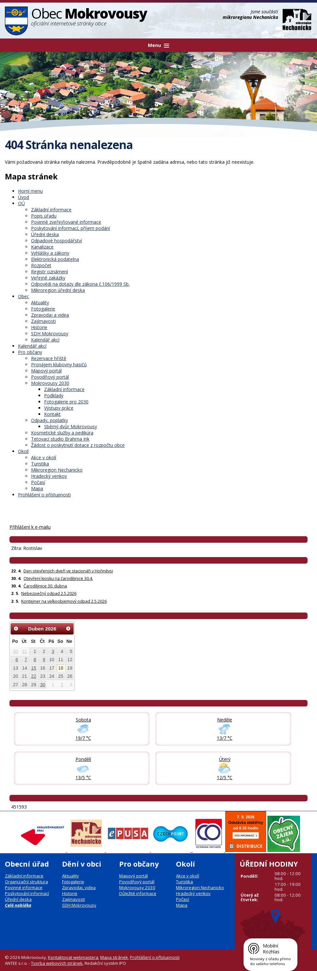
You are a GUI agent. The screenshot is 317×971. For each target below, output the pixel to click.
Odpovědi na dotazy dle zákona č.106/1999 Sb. (80, 284)
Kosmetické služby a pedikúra (62, 433)
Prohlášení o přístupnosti (44, 495)
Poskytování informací (27, 893)
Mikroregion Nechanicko (57, 470)
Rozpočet (41, 265)
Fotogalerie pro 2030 (66, 402)
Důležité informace (137, 893)
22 (33, 676)
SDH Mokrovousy (49, 333)
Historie (39, 327)
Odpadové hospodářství (56, 240)
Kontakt (52, 414)
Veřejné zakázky (48, 278)
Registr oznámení (49, 271)
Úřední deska (45, 234)
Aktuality (40, 302)
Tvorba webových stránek (57, 963)
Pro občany (30, 352)
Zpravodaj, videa (79, 887)
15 (33, 668)
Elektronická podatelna (55, 259)
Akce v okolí (43, 457)
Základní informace (51, 209)
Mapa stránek (114, 957)
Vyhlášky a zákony (50, 253)
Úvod (23, 197)
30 (15, 651)
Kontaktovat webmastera (73, 957)
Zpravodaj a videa (50, 315)
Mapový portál (46, 371)
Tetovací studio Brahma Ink (60, 439)
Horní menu (30, 191)
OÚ (21, 203)
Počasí (38, 482)
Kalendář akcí (45, 340)
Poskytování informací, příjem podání (70, 228)
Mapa (37, 488)
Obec (23, 296)
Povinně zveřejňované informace (66, 222)
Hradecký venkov (49, 476)
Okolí (23, 451)
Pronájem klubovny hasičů (59, 364)
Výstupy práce (58, 408)
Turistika (40, 464)
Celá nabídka (18, 905)
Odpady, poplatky (49, 420)
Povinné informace (23, 887)
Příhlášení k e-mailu (30, 527)
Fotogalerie (43, 309)
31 (24, 651)
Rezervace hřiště (48, 358)
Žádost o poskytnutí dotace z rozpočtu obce (78, 445)
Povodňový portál (50, 377)
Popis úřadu (43, 216)
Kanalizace (42, 247)
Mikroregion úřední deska (58, 290)
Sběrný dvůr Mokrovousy (70, 426)
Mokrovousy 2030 (50, 383)
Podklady (53, 395)
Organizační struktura (26, 882)
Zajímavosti (43, 321)
